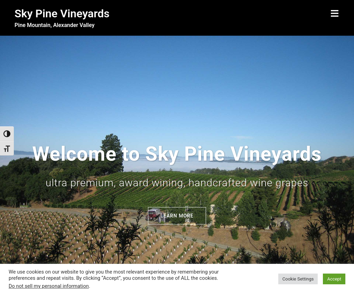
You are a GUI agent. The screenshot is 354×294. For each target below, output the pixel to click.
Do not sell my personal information (49, 286)
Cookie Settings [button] (298, 279)
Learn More (177, 186)
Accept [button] (334, 279)
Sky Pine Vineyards (62, 13)
